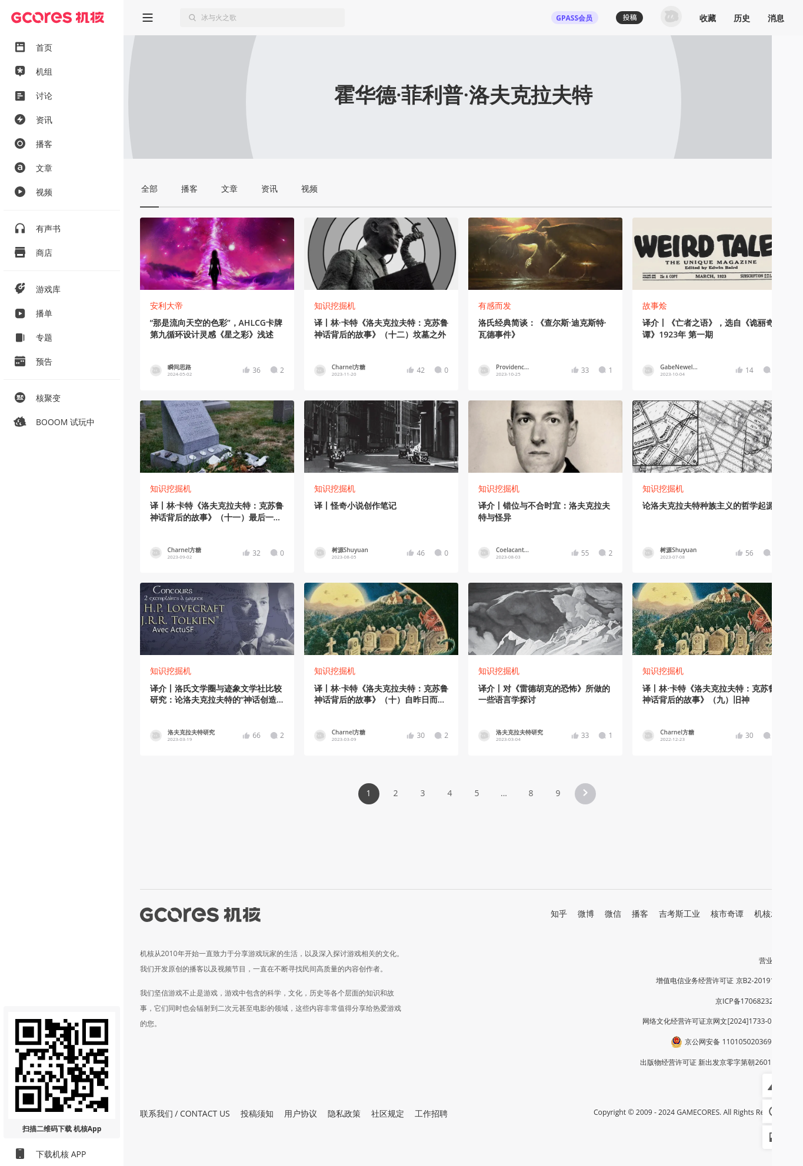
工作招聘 (431, 1113)
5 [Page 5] (476, 793)
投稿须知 (257, 1113)
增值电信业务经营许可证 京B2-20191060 (721, 980)
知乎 (559, 913)
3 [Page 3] (422, 793)
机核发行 (770, 913)
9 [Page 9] (557, 793)
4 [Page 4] (449, 793)
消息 (776, 18)
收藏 (707, 18)
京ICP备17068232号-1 (751, 1001)
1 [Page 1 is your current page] (368, 793)
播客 (640, 913)
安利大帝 (166, 305)
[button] (585, 793)
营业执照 (773, 960)
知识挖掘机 (334, 305)
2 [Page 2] (395, 793)
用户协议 (300, 1113)
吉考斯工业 (679, 913)
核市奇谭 (727, 913)
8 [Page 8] (530, 793)
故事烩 (654, 305)
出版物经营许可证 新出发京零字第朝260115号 (713, 1062)
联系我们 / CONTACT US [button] (185, 1113)
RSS (780, 925)
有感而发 (494, 305)
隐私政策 (344, 1113)
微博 (586, 913)
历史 (742, 18)
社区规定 (387, 1113)
